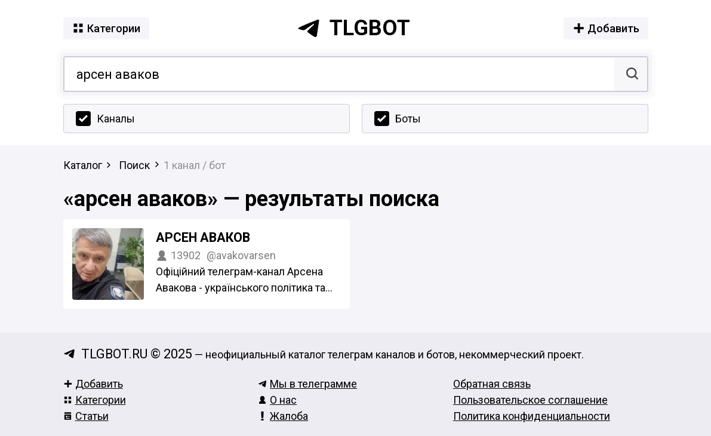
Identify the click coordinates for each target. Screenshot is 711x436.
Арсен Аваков (203, 237)
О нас (277, 400)
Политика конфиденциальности (531, 416)
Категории (94, 400)
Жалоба (283, 416)
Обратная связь (492, 383)
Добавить (93, 383)
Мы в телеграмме (307, 383)
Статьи (86, 416)
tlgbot (353, 28)
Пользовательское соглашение (530, 400)
